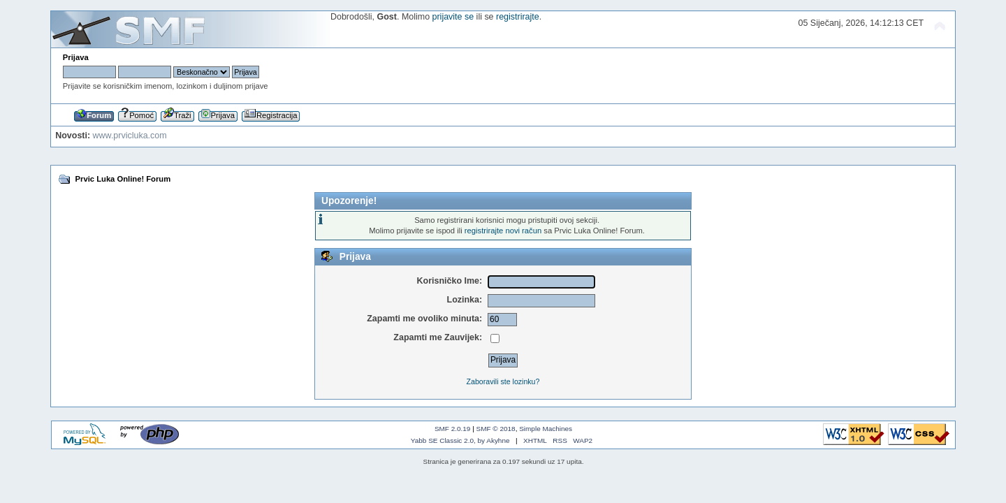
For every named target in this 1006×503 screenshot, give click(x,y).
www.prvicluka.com (130, 135)
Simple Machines (545, 428)
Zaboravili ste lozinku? (503, 381)
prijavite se (453, 17)
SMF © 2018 (496, 428)
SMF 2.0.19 (453, 428)
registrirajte (517, 17)
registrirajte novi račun (503, 230)
